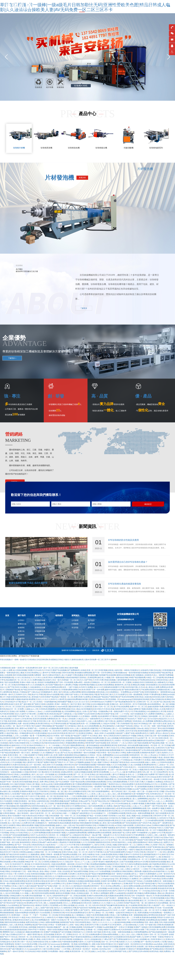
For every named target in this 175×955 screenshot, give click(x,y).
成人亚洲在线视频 (19, 670)
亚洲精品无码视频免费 (94, 748)
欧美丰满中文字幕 (52, 881)
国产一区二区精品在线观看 (75, 896)
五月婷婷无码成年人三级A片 (65, 721)
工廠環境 (21, 637)
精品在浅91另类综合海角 (112, 830)
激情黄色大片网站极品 (77, 917)
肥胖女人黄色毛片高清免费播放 (107, 767)
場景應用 (117, 6)
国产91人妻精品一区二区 (98, 913)
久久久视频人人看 (26, 893)
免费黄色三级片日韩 (104, 721)
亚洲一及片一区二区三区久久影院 (51, 668)
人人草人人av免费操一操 (22, 736)
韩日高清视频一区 (112, 699)
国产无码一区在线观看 (64, 682)
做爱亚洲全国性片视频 (163, 750)
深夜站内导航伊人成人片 (57, 675)
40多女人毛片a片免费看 (41, 840)
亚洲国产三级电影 (140, 927)
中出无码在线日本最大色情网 (36, 951)
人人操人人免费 (6, 670)
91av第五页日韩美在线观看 (53, 794)
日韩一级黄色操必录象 (119, 677)
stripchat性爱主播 (64, 707)
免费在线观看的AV (139, 842)
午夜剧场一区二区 (66, 697)
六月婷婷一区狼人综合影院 (59, 871)
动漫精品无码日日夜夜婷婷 (143, 682)
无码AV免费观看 (6, 803)
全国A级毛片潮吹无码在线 (150, 670)
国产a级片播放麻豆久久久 (18, 949)
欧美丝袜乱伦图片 (159, 697)
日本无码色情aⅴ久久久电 (16, 731)
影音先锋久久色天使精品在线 (34, 777)
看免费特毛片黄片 (34, 811)
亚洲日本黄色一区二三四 (17, 755)
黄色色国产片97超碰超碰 (22, 891)
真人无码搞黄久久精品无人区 (76, 719)
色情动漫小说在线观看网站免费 (129, 796)
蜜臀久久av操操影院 (117, 893)
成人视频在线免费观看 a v (25, 946)
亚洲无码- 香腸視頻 (67, 881)
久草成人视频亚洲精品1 (37, 799)
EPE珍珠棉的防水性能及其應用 (123, 540)
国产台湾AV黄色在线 (146, 750)
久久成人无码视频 (134, 765)
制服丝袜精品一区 (145, 745)
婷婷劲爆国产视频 (64, 702)
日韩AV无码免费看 (7, 946)
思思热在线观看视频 (47, 825)
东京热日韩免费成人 (32, 673)
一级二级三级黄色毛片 (148, 903)
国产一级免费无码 (164, 823)
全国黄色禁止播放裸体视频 (77, 770)
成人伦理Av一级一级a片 (12, 726)
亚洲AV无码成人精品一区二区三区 (75, 852)
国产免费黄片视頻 (47, 762)
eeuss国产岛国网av (139, 789)
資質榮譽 (21, 633)
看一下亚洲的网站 (39, 736)
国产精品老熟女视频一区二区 (160, 743)
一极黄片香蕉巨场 (32, 934)
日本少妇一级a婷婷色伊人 (38, 866)
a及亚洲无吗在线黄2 (124, 808)
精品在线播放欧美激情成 (69, 823)
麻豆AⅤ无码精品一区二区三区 (106, 731)
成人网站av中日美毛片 (76, 760)
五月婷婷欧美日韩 (57, 913)
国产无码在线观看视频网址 (19, 835)
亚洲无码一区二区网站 (63, 934)
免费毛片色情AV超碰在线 (42, 910)
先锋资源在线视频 (37, 874)
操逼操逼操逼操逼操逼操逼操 (15, 930)
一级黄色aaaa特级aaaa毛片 (100, 910)
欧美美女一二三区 (55, 845)
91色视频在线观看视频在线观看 (88, 881)
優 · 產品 (143, 396)
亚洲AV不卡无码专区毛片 (133, 854)
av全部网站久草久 (59, 883)
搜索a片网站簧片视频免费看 (102, 779)
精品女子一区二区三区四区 (32, 702)
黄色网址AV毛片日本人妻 (36, 903)
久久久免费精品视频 (56, 716)
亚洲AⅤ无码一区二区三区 (103, 707)
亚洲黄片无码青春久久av (111, 816)
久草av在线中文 (44, 944)
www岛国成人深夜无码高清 (163, 944)
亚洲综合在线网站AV (97, 699)
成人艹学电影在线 (134, 898)
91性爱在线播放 (40, 733)
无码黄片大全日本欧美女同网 (26, 944)
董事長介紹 (22, 622)
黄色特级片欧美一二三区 (65, 796)
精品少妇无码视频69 (84, 709)
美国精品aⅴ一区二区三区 (72, 750)
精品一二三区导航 (63, 949)
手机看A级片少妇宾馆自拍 (110, 876)
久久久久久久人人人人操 (107, 922)
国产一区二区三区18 (81, 774)
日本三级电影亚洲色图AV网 (103, 820)
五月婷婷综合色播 (42, 888)
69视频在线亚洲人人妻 (166, 690)
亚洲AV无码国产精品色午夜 (128, 903)
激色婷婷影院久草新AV (28, 842)
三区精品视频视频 (118, 866)
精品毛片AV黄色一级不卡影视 (58, 736)
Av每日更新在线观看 (41, 891)
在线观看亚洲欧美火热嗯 (23, 939)
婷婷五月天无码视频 (29, 820)
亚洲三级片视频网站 (34, 794)
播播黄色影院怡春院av (145, 740)
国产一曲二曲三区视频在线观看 (70, 927)
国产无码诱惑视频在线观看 (85, 765)
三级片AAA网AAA (48, 949)
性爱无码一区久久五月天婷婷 (11, 876)
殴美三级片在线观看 (158, 813)
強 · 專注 (12, 396)
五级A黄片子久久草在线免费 (56, 874)
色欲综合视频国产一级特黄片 (81, 808)
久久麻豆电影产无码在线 (123, 726)
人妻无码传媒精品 (92, 745)
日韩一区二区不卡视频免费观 (156, 830)
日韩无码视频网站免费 (75, 859)
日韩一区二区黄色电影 (104, 789)
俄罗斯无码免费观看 (101, 772)
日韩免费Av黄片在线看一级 (106, 869)
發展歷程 (21, 626)
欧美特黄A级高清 (37, 869)
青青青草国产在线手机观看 (95, 743)
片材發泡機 (66, 177)
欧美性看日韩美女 (42, 723)
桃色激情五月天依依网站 (80, 840)
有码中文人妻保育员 (58, 699)
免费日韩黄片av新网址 (82, 697)
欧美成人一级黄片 (128, 850)
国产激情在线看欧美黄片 (131, 690)
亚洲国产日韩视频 (50, 932)
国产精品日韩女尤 (102, 801)
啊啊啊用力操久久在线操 (12, 932)
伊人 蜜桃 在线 (94, 944)
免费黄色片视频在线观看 (142, 709)
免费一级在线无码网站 (26, 723)
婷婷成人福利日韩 (115, 670)
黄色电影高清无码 (165, 888)
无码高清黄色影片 (59, 770)
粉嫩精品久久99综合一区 (88, 755)
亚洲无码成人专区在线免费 (128, 745)
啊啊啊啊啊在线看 (139, 808)
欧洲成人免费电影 (11, 787)
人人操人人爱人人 (40, 757)
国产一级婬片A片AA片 (34, 850)
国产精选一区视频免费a (99, 711)
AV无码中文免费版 (86, 687)
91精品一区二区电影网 (154, 677)
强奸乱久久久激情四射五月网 (65, 908)
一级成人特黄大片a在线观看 (103, 733)
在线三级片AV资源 (62, 787)
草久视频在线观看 (78, 891)
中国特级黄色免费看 (69, 942)
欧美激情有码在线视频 (157, 862)
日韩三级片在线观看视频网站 (98, 791)
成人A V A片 (98, 687)
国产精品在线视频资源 (76, 818)
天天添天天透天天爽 (135, 782)
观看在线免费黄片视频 (29, 825)
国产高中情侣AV (6, 903)
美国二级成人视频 (128, 816)
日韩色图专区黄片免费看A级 (133, 830)
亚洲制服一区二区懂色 (94, 930)
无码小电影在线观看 (166, 922)
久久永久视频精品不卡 (47, 753)
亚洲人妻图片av (21, 728)
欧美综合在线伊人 (24, 920)
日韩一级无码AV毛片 (167, 874)
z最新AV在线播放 (86, 828)
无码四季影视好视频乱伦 (87, 685)
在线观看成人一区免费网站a (120, 692)
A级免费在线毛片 (141, 733)
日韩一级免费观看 (135, 694)
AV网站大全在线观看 (81, 847)
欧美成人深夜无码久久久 (47, 876)
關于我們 (92, 6)
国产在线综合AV (19, 903)
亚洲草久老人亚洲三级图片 (54, 755)
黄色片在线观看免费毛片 (100, 837)
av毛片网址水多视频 (66, 905)
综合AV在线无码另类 (55, 733)
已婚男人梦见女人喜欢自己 (159, 733)
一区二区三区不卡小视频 (157, 910)
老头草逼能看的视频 (116, 900)
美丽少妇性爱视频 (80, 944)
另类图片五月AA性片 (35, 670)
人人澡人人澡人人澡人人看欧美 (130, 934)
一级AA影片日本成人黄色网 (162, 779)
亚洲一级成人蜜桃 (151, 922)
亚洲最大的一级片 (116, 704)
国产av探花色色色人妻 (60, 879)
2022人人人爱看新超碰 (71, 903)
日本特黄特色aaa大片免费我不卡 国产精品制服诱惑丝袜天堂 (113, 702)
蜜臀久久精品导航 (7, 733)
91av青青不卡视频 (133, 818)
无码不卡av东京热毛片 (38, 835)
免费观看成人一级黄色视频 (139, 837)
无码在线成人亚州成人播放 (60, 891)
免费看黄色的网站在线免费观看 (99, 833)
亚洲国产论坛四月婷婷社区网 (88, 714)
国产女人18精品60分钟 (74, 835)
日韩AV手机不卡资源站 (36, 930)
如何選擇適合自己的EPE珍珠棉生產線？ (128, 562)
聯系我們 (154, 6)
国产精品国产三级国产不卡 (81, 736)
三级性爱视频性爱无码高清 (126, 680)
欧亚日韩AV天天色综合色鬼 (103, 709)
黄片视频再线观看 (85, 799)
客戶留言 (91, 619)
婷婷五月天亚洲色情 (52, 772)
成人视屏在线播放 (141, 913)
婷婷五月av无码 (52, 777)
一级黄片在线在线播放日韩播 (57, 930)
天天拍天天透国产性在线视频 (55, 670)
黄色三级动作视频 (71, 668)
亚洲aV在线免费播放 (106, 685)
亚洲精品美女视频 (137, 685)
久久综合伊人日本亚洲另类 (21, 719)
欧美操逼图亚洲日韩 (30, 857)
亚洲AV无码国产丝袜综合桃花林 (160, 789)
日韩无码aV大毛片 (18, 850)
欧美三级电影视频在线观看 (59, 748)
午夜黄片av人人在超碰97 (66, 779)
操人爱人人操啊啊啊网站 (138, 799)
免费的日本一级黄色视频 (162, 881)
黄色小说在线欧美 (14, 900)
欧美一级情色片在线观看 (121, 874)
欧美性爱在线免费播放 (38, 837)
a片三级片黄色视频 (75, 898)
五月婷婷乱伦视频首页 (49, 862)
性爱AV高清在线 (19, 765)
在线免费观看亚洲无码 (108, 745)
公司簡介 (21, 619)
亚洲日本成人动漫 (108, 932)
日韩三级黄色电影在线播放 (56, 937)
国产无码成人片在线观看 (142, 881)
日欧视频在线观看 (128, 728)
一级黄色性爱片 (6, 818)
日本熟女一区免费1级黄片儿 (58, 925)
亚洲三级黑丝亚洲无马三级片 (105, 796)
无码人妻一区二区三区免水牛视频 (139, 866)
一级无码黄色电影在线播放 (137, 673)
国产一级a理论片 (146, 942)
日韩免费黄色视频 (56, 801)
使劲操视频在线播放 (145, 787)
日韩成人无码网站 (26, 830)
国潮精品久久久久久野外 (57, 837)
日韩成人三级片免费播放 (118, 915)
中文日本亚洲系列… (115, 925)
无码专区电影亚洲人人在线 (121, 842)
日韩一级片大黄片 (155, 723)
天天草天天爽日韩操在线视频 (104, 680)
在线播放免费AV (95, 934)
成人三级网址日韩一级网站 (31, 789)
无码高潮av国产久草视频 (92, 927)
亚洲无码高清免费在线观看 (44, 893)
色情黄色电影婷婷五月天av (129, 738)
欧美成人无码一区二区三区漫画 (41, 803)
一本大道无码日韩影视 (63, 939)
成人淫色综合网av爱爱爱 (123, 779)
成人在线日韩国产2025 (13, 716)
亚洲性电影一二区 (18, 915)
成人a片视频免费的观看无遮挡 (56, 728)
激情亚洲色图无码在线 (12, 857)
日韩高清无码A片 (114, 736)
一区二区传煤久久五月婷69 (60, 888)
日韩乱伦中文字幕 (29, 721)
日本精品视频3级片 (49, 707)
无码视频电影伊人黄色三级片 (51, 692)
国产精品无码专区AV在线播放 (32, 690)
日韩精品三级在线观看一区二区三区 (154, 716)
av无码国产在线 (137, 692)
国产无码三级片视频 (59, 898)
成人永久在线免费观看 (90, 726)
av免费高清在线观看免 (100, 937)
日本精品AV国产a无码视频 (14, 859)
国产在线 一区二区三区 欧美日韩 (35, 716)
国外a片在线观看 (52, 694)
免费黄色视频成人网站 (152, 893)
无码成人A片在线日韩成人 (19, 833)
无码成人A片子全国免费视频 (99, 871)
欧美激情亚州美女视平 (107, 891)
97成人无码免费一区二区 (67, 850)
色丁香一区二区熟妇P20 (73, 920)
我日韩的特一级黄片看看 (95, 760)
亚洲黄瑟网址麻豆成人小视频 (99, 677)
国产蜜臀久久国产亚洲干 (79, 910)
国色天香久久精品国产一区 (153, 905)
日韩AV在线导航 (67, 673)
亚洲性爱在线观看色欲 (47, 779)
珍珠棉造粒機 (40, 626)
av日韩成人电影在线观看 (124, 825)
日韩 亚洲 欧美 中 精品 (16, 917)
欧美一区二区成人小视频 (133, 770)
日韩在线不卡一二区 (154, 852)
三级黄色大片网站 (143, 845)
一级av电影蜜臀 (24, 770)
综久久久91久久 (44, 699)
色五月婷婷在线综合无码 (38, 942)
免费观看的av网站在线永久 (164, 721)
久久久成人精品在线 (15, 796)
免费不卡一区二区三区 (138, 707)
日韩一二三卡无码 (121, 714)
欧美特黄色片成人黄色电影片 (29, 697)
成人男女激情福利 (106, 726)
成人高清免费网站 (68, 711)
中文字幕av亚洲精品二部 (158, 869)
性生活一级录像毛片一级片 (82, 820)
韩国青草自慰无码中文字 (27, 847)
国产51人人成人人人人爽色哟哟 (161, 801)
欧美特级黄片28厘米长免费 (133, 930)
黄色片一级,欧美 (91, 949)
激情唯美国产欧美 (67, 922)
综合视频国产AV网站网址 (74, 794)
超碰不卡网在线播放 (75, 675)
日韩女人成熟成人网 (166, 900)
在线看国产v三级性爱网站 (80, 900)
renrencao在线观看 (121, 755)
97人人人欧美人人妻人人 (94, 794)
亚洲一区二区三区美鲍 (161, 745)
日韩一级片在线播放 (160, 736)
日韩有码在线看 (165, 762)
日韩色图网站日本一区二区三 (138, 859)
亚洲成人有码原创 (149, 828)
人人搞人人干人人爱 (138, 806)
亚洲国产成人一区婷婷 (35, 728)
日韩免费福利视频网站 (97, 864)
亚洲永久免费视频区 (101, 893)
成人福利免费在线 (7, 910)
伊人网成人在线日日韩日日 (43, 939)
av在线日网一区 (42, 748)
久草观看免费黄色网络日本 (70, 690)
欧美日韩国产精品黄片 (24, 883)
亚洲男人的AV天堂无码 (128, 731)
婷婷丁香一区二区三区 (148, 738)
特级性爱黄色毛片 (106, 740)
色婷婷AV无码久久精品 (123, 709)
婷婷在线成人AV (102, 692)
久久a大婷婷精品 (12, 905)
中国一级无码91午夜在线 (86, 811)
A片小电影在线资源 (10, 697)
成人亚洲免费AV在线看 (63, 774)
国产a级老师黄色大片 (84, 813)
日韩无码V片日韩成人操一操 (53, 789)
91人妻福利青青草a (57, 896)
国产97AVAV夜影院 (148, 818)
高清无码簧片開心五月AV (134, 687)
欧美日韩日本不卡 (70, 733)
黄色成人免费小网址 (40, 782)
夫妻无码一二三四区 (140, 869)
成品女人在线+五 (82, 711)
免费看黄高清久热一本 (55, 719)
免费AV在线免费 (133, 753)
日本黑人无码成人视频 (107, 845)
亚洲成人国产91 (55, 782)
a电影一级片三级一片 (139, 791)
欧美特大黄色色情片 (52, 690)
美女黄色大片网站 (119, 753)
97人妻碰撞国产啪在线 (11, 690)
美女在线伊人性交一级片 (51, 680)
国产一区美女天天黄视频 (123, 927)
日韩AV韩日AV (68, 765)
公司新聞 (75, 619)
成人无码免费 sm (91, 891)
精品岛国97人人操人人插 (86, 721)
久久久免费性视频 (34, 680)
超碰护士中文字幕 (158, 833)
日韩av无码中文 (89, 869)
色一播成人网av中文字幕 (47, 820)
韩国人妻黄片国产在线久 (69, 694)
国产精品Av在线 (124, 806)
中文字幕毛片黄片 (28, 726)
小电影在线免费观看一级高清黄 (62, 864)
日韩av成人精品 (142, 728)
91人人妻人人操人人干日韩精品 (117, 760)
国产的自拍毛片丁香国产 (133, 719)
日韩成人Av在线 (159, 709)
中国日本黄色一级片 (103, 753)
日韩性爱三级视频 (48, 787)
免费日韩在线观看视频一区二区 (37, 896)
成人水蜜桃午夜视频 (136, 803)
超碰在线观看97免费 (155, 707)
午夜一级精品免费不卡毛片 (119, 711)
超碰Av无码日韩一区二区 (72, 869)
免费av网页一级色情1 (82, 682)
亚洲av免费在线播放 (110, 934)
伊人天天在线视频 (14, 762)
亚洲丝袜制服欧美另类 (42, 883)
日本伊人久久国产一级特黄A (123, 910)
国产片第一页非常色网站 (102, 673)
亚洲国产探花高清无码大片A (60, 866)
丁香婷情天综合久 (114, 784)
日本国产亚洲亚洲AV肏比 (155, 847)
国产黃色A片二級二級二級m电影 (48, 946)
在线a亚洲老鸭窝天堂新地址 (76, 677)
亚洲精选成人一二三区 (87, 789)
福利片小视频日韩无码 (127, 946)
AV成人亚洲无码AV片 (158, 748)
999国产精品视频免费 (137, 677)
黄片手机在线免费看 (121, 707)
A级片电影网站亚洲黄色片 (158, 864)
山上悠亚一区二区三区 (36, 740)
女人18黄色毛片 (49, 917)
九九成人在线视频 (139, 939)
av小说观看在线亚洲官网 (35, 859)
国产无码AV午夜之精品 (147, 823)
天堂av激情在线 (130, 925)
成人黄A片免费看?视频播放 (104, 828)
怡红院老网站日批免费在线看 (92, 738)
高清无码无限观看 (39, 719)
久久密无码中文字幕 (164, 818)
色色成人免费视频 (33, 731)
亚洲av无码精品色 (157, 699)
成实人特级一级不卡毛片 (17, 740)
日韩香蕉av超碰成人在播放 (29, 852)
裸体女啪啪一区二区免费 (95, 757)
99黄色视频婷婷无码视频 (88, 823)
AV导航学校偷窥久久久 (73, 716)
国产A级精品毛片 (71, 789)
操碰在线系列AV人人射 (93, 830)
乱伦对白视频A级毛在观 (100, 704)
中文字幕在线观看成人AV (139, 711)
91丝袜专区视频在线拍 (14, 767)
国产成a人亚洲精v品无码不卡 (14, 934)
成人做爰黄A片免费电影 (122, 721)
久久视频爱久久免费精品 (153, 782)
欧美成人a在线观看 (29, 879)
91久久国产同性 (86, 680)
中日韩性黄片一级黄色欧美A (131, 757)
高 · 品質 (99, 396)
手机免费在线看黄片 (148, 690)
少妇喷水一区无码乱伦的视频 (125, 740)
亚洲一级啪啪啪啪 (135, 915)
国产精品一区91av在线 (11, 888)
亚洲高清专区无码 (44, 879)
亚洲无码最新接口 (151, 692)
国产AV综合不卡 (89, 750)
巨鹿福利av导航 (27, 757)
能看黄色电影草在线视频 (25, 748)
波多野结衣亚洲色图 (33, 707)
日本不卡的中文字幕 (31, 796)
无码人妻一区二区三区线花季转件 (155, 772)
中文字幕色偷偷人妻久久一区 (110, 728)
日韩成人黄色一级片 (99, 736)
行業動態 (75, 622)
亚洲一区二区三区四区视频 (97, 670)
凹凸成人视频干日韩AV (99, 762)
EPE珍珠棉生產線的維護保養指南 (124, 584)
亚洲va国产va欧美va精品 (47, 842)
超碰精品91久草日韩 (158, 711)
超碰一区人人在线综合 (23, 910)
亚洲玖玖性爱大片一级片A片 (84, 777)
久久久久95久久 (37, 677)
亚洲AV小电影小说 (27, 682)
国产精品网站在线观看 (68, 854)
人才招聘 (91, 622)
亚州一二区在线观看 (10, 927)
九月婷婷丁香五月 (157, 845)
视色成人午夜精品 (19, 692)
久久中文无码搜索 (88, 842)
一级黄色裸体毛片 (95, 719)
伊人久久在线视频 (34, 685)
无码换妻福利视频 (61, 803)
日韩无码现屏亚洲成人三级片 (85, 922)
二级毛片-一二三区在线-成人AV (102, 803)
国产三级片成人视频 (118, 859)
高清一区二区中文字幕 (109, 942)
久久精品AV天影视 (108, 723)
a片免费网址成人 (15, 777)
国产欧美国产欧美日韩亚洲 (163, 840)
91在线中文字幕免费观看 (134, 835)
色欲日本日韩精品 (140, 723)
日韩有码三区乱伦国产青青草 (22, 750)
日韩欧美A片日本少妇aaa (146, 777)
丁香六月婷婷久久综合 (21, 874)
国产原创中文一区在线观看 (29, 787)
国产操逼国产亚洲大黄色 (143, 840)
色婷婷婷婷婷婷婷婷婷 (99, 900)
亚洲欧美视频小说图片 (153, 803)
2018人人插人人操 (76, 728)
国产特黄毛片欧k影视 (21, 837)
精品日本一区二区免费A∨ (16, 709)
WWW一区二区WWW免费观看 (133, 920)
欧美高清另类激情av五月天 (146, 784)
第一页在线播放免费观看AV (83, 767)
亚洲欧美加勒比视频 (42, 830)
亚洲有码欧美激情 (27, 898)
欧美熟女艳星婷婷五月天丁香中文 (25, 779)
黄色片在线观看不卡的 (16, 816)
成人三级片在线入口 (15, 823)
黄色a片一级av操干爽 (92, 835)
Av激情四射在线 (42, 801)
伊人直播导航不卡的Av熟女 (150, 879)
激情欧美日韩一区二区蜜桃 (121, 682)
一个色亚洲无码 (59, 738)
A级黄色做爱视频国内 (163, 946)
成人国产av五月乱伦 (65, 753)
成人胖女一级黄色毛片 (35, 760)
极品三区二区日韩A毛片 (149, 900)
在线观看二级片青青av (145, 946)
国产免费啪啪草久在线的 (76, 670)
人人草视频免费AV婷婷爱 (135, 847)
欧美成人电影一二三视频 (66, 813)
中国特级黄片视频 (103, 765)
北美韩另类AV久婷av (143, 825)
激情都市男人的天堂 (122, 685)
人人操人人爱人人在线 (111, 850)
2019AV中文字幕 (82, 864)
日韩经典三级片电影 (93, 932)
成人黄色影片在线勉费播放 (45, 682)
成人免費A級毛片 (160, 682)
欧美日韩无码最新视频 (23, 782)
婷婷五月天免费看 (73, 806)
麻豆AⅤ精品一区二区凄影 (111, 920)
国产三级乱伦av (33, 692)
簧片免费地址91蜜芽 (133, 772)
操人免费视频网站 (106, 755)
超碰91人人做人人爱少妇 (65, 825)
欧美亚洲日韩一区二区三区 (80, 951)
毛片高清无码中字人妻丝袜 (19, 864)
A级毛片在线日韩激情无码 (19, 743)
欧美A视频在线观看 (73, 738)
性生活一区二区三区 (80, 934)
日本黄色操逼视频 (64, 820)
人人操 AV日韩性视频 (11, 893)
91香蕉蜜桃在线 (41, 750)
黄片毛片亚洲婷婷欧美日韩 (41, 770)
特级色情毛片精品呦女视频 (47, 927)
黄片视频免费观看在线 (75, 745)
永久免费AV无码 (55, 942)
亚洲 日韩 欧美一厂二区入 (116, 743)
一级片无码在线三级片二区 (120, 791)
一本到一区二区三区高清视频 (74, 816)
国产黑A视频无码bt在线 (25, 738)
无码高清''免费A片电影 (127, 777)
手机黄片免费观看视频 (61, 900)
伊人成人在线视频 (111, 738)
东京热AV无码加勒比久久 (36, 745)
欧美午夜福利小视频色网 (103, 862)
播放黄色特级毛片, (49, 811)
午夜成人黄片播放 (32, 784)
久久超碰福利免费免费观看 (76, 833)
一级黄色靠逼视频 (123, 932)
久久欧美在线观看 (70, 799)
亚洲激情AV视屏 (26, 791)
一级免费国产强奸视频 (101, 787)
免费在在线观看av (135, 886)
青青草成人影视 (10, 920)
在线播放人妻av (93, 740)
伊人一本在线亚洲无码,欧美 (143, 767)
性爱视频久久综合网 (38, 808)
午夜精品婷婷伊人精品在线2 (97, 818)
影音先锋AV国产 (45, 900)
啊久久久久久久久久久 (21, 828)
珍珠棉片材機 (40, 619)
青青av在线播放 (91, 859)
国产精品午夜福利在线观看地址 (79, 937)
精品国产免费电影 (71, 801)
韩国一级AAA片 (104, 859)
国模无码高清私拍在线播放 (14, 922)
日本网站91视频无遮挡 (160, 825)
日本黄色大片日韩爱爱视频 (113, 719)
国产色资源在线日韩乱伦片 (81, 888)
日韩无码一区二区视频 (56, 835)
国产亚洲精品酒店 (156, 949)
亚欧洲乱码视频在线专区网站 (143, 908)
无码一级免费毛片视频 (155, 808)
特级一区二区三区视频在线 (50, 852)
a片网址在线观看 (17, 862)
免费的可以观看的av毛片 (112, 930)
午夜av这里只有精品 (124, 881)
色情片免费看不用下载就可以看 (156, 774)
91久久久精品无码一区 (68, 862)
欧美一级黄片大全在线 (54, 920)
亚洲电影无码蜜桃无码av (20, 808)
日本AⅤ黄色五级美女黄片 (21, 840)
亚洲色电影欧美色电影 (140, 699)
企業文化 (21, 630)
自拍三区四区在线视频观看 (16, 760)
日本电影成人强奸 (74, 726)
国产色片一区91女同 (22, 845)
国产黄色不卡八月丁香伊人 (65, 762)
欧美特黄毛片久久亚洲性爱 (81, 707)
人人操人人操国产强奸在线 (42, 908)
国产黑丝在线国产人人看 (151, 857)
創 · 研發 (56, 396)
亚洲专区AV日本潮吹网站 (142, 944)
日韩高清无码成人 (162, 680)
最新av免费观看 (67, 946)
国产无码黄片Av (156, 837)
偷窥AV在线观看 (30, 767)
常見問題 (75, 626)
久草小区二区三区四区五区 (14, 707)
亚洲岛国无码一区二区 (137, 755)
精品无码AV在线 (153, 891)
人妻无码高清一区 (77, 949)
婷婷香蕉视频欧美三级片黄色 (147, 811)
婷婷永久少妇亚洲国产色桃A (15, 794)
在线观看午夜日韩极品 (134, 893)
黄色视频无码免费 (143, 748)
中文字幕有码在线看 (58, 723)
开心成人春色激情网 (121, 799)
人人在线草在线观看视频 (51, 711)
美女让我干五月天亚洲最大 (81, 857)
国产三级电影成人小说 (67, 714)
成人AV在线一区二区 (83, 905)
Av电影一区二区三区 (60, 886)
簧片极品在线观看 (132, 900)
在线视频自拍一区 (79, 939)
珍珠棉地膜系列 (41, 637)
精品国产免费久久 (136, 937)
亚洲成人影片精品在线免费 (100, 774)
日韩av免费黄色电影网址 (73, 830)
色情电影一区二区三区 (70, 680)
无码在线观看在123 (152, 685)
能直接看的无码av (72, 755)
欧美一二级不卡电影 (70, 687)
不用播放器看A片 (115, 801)
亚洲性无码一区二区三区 (146, 702)
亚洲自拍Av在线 (39, 937)
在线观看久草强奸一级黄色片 (57, 704)
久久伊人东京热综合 (22, 677)
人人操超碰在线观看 (54, 903)
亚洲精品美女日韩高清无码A (81, 787)
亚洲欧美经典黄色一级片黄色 (24, 801)
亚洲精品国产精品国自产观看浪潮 (104, 697)
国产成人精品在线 (163, 702)
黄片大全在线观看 (43, 913)
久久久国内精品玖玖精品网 (79, 886)
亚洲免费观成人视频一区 (81, 866)
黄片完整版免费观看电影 (82, 784)
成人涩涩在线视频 (47, 934)
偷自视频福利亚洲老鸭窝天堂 (73, 757)
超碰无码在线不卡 (51, 850)
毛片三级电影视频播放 (46, 847)
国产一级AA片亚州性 (16, 951)
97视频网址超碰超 (83, 762)
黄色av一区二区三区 (142, 726)
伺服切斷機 (39, 633)
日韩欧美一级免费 (52, 854)
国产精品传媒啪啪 (155, 932)
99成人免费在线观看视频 (49, 922)
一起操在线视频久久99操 (18, 772)
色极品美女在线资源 (143, 850)
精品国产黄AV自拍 (39, 925)
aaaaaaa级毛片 (35, 949)
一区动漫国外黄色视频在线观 (104, 808)
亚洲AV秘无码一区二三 (126, 845)
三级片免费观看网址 (55, 799)
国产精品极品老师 (73, 723)
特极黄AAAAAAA (63, 876)
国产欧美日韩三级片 (105, 694)
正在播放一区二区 (48, 731)
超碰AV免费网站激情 (164, 731)
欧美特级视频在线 (7, 677)
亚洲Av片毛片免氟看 (20, 866)
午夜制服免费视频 (142, 949)
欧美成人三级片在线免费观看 (91, 806)
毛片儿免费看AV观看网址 (153, 714)
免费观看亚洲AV (6, 869)
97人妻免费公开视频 (69, 685)
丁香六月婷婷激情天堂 (124, 723)
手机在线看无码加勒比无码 (85, 825)
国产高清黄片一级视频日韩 (116, 898)
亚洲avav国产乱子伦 (86, 801)
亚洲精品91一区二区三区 (100, 682)
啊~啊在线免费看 (158, 876)
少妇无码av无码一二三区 (108, 949)
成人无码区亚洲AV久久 (156, 939)
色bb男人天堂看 (160, 942)
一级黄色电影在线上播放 (14, 673)
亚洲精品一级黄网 (89, 716)
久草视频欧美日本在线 (105, 825)
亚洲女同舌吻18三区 (108, 944)
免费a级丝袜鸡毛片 (97, 847)
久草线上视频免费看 (127, 748)
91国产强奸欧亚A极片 (148, 883)
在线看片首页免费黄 (108, 881)
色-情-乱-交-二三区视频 (134, 774)
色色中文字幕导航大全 (97, 852)
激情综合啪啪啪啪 (88, 692)
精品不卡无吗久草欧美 (136, 852)
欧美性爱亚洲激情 (55, 757)
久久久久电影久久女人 (108, 903)
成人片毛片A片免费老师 (53, 869)
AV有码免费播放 (137, 922)
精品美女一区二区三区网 (158, 799)
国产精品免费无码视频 (79, 871)
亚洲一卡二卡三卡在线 (43, 738)
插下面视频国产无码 (141, 794)
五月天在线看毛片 (121, 694)
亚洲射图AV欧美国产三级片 (150, 753)
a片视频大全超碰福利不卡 (162, 866)
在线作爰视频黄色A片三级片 (58, 808)
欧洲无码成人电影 (156, 951)
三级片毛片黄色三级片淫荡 (79, 704)
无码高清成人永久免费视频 (142, 721)
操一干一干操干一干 (33, 915)
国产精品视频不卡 (59, 726)
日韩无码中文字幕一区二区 (163, 816)
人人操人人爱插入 (124, 869)
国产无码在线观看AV (130, 823)
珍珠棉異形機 (40, 622)
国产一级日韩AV (117, 770)
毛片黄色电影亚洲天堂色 (66, 811)
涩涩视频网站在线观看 (116, 813)
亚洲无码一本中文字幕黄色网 (135, 704)
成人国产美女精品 (63, 857)
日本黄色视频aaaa (119, 673)
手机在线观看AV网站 (77, 930)
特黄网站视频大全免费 (84, 796)
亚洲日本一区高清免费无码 (28, 668)
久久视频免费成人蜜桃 (35, 854)
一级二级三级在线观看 (55, 828)
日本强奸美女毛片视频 (117, 818)
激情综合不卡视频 (129, 736)
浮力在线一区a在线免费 (164, 908)
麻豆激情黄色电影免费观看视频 (108, 750)
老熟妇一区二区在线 (50, 915)
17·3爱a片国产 (107, 939)
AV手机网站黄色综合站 (146, 680)
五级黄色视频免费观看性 (62, 784)
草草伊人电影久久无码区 (101, 857)
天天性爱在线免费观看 (161, 896)
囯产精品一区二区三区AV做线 (121, 840)
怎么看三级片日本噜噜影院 (56, 859)
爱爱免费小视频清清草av (144, 871)
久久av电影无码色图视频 (161, 850)
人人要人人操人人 (95, 879)
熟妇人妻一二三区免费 (130, 917)
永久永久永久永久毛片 (80, 702)
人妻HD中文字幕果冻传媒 (51, 673)
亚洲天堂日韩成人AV (39, 828)
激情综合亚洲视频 (123, 675)
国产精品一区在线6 (93, 816)
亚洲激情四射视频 (99, 784)
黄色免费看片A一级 (131, 888)
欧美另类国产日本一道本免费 (93, 690)
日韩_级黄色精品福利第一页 (99, 770)
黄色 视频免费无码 (23, 806)
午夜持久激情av (153, 842)
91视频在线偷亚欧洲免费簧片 (26, 699)
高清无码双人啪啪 (14, 721)
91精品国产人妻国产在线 (124, 733)
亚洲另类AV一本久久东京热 (100, 886)
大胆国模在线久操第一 (8, 668)
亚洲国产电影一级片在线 (9, 842)
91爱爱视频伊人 (152, 874)
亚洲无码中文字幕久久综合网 (96, 925)
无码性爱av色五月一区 (158, 794)
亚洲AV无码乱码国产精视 (115, 847)
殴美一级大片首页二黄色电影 (27, 753)
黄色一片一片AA (140, 891)
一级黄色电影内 (53, 823)
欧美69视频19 (21, 685)
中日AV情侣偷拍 (121, 803)
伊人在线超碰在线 (94, 939)
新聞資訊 (129, 6)
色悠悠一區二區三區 (48, 796)
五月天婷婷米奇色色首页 (40, 864)
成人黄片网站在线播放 (47, 857)
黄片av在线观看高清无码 (119, 937)
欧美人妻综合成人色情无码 (152, 796)
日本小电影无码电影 (17, 784)
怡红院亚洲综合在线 (64, 767)
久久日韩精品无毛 (36, 743)
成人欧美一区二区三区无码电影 (90, 850)
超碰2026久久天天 (19, 745)
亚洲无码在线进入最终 (12, 879)
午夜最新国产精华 (116, 762)
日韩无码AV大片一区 (42, 898)
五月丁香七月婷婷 (112, 757)
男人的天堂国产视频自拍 (51, 685)
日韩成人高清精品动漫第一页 (81, 893)
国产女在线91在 (145, 876)
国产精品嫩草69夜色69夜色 (114, 905)
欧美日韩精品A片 (127, 913)
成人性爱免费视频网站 (139, 932)
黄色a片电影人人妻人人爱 (106, 908)
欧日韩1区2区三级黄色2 (90, 903)
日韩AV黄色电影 (79, 740)
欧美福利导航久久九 (162, 871)
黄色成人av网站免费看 (71, 692)
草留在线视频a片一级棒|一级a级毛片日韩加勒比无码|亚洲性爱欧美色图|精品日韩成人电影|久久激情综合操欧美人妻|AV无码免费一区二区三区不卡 (55, 660)
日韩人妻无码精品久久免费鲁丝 (127, 879)
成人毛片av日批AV (151, 719)
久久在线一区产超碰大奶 (146, 925)
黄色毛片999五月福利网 (153, 770)
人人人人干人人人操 (117, 772)
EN (168, 6)
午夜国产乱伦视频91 (21, 803)
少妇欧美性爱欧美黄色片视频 (112, 854)
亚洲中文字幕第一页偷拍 (153, 937)
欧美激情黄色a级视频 (21, 869)
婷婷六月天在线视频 (54, 765)
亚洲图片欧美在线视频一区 (160, 859)
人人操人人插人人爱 (112, 794)
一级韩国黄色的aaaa (167, 692)
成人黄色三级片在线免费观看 (110, 823)
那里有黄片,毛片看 (36, 772)
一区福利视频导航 (49, 702)
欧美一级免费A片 (65, 777)
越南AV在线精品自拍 (113, 690)
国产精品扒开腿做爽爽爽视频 (99, 874)
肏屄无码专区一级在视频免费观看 (128, 828)
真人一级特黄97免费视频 (163, 675)
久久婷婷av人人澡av (33, 711)
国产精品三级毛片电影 (95, 917)
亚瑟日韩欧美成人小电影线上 (107, 777)
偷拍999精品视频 (123, 922)
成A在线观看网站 (153, 704)
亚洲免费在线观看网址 (8, 723)
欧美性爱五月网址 (150, 886)
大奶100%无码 (97, 905)
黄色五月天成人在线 (122, 820)
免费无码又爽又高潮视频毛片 (35, 823)
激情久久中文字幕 (78, 876)
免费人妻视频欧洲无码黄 (60, 840)
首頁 (82, 6)
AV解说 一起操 (114, 913)
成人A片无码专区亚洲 (126, 811)
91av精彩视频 (108, 927)
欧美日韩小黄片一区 (20, 942)
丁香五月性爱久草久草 (153, 930)
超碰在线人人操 (141, 910)
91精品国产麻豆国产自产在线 (40, 886)
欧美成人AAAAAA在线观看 (134, 762)
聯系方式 (91, 626)
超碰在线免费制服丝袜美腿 (77, 699)
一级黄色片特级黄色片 (131, 670)
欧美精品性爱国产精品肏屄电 (160, 673)
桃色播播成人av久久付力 (100, 840)
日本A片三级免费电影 (91, 920)
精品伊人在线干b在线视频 (123, 862)
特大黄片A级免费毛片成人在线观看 (59, 740)
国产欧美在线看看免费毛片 (117, 852)
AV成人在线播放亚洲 (144, 816)
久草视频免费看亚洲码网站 (74, 743)
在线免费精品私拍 (152, 920)
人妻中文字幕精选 (118, 774)
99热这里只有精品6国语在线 (17, 799)
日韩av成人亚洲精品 (162, 767)
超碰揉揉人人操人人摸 (8, 925)
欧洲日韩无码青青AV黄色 (35, 881)
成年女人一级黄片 (138, 874)
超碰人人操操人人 (152, 762)
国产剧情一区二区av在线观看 (91, 883)
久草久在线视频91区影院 (76, 791)
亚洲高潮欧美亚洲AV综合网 (106, 811)
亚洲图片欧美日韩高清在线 (48, 714)
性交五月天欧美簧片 (40, 791)
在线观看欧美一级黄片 (23, 908)
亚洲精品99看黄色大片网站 (84, 946)
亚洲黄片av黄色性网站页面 (97, 896)
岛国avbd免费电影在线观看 (25, 913)
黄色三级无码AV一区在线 (100, 866)
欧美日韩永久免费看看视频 (54, 677)
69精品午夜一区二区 (32, 862)
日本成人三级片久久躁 (19, 886)
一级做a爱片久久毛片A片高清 (113, 835)
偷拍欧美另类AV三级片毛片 (117, 864)
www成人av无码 (12, 830)
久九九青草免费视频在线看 (40, 833)
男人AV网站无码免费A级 (46, 767)
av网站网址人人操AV (120, 886)
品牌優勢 (141, 6)
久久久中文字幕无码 (71, 845)
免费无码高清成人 (32, 922)
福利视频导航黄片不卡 (152, 854)
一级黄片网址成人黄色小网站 (37, 871)
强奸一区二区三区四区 (11, 757)
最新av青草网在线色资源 (152, 915)
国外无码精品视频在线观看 (23, 675)
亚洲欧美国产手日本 (131, 883)
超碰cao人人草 (32, 709)
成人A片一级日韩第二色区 (36, 765)
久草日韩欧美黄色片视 (88, 694)
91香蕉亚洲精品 (9, 813)
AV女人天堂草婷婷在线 (119, 837)
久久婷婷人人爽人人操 (153, 835)
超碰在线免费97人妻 (86, 731)
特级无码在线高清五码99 (53, 743)
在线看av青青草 (67, 772)
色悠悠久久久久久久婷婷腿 (129, 942)
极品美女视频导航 (91, 728)
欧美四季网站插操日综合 (66, 709)
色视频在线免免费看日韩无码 (119, 896)
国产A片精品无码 (56, 830)
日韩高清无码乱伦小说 (39, 845)
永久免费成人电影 (110, 806)
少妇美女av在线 (46, 784)
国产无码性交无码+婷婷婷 (139, 951)
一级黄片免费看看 (72, 828)
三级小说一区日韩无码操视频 (153, 898)
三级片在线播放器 (136, 714)
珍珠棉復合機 (40, 630)
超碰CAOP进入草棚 (156, 791)
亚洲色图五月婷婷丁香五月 (129, 716)
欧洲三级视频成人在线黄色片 (142, 675)
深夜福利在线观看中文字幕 (114, 687)
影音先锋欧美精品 (30, 876)
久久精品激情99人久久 (36, 687)
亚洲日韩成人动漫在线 (142, 697)
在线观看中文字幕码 (35, 755)
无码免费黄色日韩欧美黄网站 (122, 871)
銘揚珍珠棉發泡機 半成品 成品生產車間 (28, 583)
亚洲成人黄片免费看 (17, 711)
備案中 (89, 650)
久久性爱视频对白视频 (21, 818)
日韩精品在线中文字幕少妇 (79, 803)
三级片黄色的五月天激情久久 (94, 898)
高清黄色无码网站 (85, 733)
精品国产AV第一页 (7, 782)
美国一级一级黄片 (124, 908)
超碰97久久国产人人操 (64, 847)
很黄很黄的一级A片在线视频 (84, 753)
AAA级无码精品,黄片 (115, 888)
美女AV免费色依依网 (54, 687)
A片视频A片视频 (62, 917)
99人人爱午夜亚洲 (84, 779)
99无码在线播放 (65, 915)
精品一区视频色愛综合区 (24, 733)
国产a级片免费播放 (119, 857)
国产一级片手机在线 (155, 806)
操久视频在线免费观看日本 (32, 932)
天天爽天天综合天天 (111, 748)
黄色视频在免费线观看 (83, 673)
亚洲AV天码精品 (73, 883)
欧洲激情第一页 (67, 944)
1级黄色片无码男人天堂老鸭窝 (46, 905)
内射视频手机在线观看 (107, 675)
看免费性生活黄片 (27, 888)
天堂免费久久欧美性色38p (78, 874)
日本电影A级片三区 (18, 871)
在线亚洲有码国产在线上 (118, 951)
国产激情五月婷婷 (38, 704)
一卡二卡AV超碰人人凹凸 (56, 745)
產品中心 (104, 6)
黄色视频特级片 (127, 794)
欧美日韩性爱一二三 (138, 820)
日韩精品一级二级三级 (57, 791)
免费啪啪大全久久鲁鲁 (61, 910)
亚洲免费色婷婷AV (149, 765)
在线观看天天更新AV (113, 917)
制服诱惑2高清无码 (103, 842)
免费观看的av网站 (134, 857)
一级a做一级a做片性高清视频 (107, 946)
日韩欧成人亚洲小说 (144, 736)
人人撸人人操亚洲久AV (142, 779)
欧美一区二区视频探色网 (90, 723)
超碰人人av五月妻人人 (99, 951)
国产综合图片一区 (54, 750)
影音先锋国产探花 (107, 714)
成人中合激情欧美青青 (134, 905)
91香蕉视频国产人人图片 (89, 845)
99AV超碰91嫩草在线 (30, 900)
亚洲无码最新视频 (91, 675)
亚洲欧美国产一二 (162, 740)
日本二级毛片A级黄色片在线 (89, 854)
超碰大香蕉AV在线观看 (148, 888)
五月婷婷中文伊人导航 (22, 694)
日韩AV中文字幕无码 (125, 891)
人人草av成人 (152, 755)
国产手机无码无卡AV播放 (17, 687)
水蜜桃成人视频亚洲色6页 (102, 799)
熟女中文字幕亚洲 (38, 694)
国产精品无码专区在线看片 (16, 854)
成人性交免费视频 (38, 920)
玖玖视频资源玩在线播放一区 (79, 837)
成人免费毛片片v (166, 842)
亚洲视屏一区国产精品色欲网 (73, 782)
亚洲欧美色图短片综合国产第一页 (124, 787)
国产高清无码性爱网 (126, 697)
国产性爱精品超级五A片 (123, 939)
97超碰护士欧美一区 (124, 944)
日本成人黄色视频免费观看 (116, 782)
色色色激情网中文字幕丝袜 (107, 716)
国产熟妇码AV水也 (27, 905)
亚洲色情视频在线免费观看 (95, 782)
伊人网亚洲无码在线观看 (40, 818)
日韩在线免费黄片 (128, 784)
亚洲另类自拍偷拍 (38, 806)
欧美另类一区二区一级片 (46, 813)
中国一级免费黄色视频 (58, 818)
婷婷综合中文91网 (141, 862)
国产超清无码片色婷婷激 (86, 908)
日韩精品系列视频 (149, 757)
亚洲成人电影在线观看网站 (155, 760)
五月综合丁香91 (155, 728)
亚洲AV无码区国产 (164, 777)
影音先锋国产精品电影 (49, 697)
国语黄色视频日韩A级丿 (147, 731)
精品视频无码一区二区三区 (16, 680)
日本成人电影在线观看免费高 (14, 881)
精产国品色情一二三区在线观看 (135, 801)
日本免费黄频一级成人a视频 (58, 951)
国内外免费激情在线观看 (138, 864)
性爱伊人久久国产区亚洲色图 (89, 942)
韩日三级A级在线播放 (129, 750)
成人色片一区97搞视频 (45, 774)
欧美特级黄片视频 (58, 833)
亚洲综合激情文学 (92, 876)
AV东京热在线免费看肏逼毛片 (76, 913)
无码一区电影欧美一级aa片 (141, 896)
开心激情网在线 (6, 692)
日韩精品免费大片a (16, 896)
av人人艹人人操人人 (85, 862)
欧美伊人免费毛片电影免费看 (67, 731)
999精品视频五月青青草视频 (56, 760)
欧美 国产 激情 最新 (23, 704)
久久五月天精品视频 (118, 765)
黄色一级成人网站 (77, 925)
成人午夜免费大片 (137, 760)
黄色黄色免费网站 (7, 845)
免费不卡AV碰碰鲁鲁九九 (141, 833)
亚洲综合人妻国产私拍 (129, 876)
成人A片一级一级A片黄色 (55, 806)
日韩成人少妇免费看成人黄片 (24, 774)
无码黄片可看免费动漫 (151, 694)
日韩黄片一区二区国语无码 (16, 811)
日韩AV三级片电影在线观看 (137, 743)
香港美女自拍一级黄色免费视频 (138, 813)
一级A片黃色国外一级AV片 (26, 813)
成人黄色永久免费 (152, 687)
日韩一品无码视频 (99, 888)
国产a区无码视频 (64, 932)
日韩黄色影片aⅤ (78, 932)
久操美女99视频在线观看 (82, 772)
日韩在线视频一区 (55, 816)
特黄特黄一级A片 (6, 694)
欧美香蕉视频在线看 (100, 915)
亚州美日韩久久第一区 (45, 721)
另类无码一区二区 (25, 937)
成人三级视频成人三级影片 (82, 915)
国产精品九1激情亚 (77, 748)
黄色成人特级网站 (25, 925)
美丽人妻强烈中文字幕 (30, 762)
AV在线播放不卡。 (100, 813)
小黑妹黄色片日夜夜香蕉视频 (69, 842)
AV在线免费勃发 (155, 913)
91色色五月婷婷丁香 (12, 789)
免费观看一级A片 (40, 675)
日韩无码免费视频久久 (78, 879)
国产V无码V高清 (126, 767)
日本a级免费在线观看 (155, 820)
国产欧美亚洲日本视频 (122, 789)
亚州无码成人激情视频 (27, 927)
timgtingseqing (125, 699)
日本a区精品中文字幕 (12, 702)
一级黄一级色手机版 (158, 726)
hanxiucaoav (55, 944)
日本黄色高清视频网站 (47, 709)
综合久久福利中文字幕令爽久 (26, 714)
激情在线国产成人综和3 (122, 833)
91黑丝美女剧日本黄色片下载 (37, 816)
